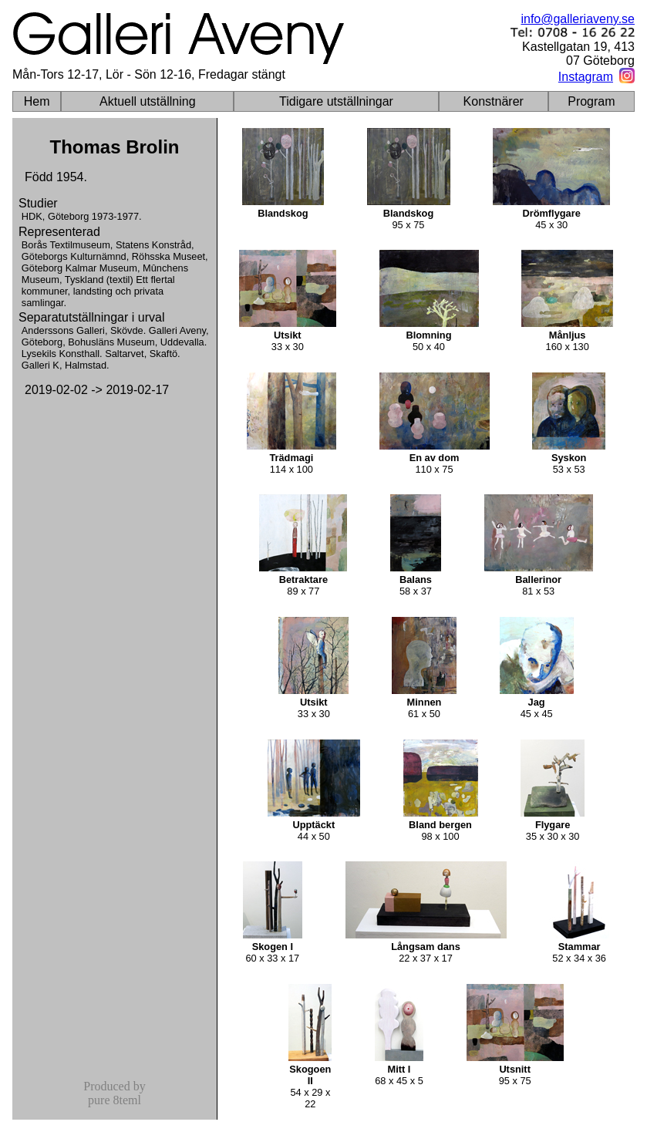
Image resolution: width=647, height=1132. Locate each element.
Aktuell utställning (147, 101)
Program (591, 101)
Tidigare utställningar (336, 101)
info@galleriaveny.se (578, 18)
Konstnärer (493, 101)
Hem (37, 101)
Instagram (585, 76)
